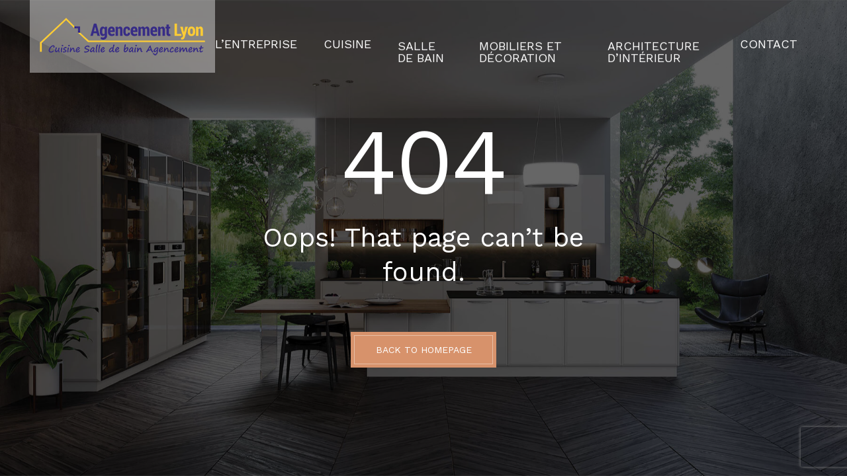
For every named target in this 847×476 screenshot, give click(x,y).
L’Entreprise (247, 36)
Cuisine (324, 36)
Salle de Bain (391, 36)
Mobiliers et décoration (494, 36)
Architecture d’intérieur (641, 36)
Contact (775, 36)
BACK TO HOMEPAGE (424, 349)
